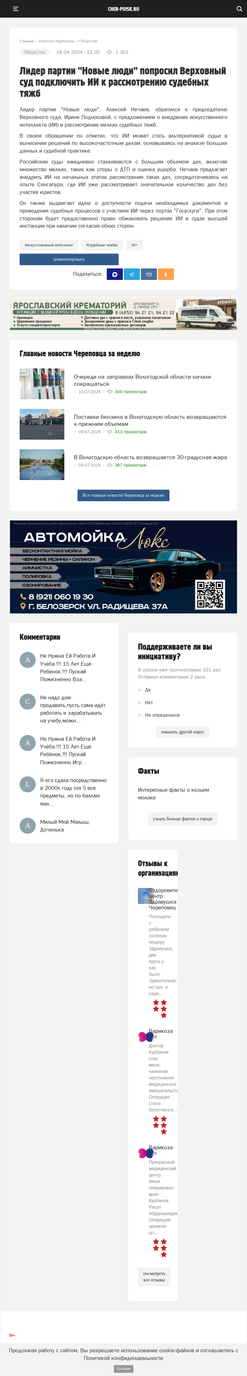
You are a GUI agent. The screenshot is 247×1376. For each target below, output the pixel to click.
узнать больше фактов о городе (182, 818)
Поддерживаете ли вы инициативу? (175, 652)
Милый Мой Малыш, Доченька (65, 826)
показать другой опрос (182, 732)
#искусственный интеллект (49, 244)
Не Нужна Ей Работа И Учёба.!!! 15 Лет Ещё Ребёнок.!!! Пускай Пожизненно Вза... (68, 667)
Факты (148, 771)
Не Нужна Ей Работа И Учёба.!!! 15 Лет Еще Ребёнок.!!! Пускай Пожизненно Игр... (68, 750)
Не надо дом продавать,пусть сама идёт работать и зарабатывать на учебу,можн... (72, 709)
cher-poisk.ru (123, 9)
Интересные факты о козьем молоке (173, 794)
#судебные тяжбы (102, 244)
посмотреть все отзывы (154, 1276)
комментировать (69, 259)
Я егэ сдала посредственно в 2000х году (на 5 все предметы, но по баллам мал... (73, 792)
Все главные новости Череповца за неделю (124, 495)
